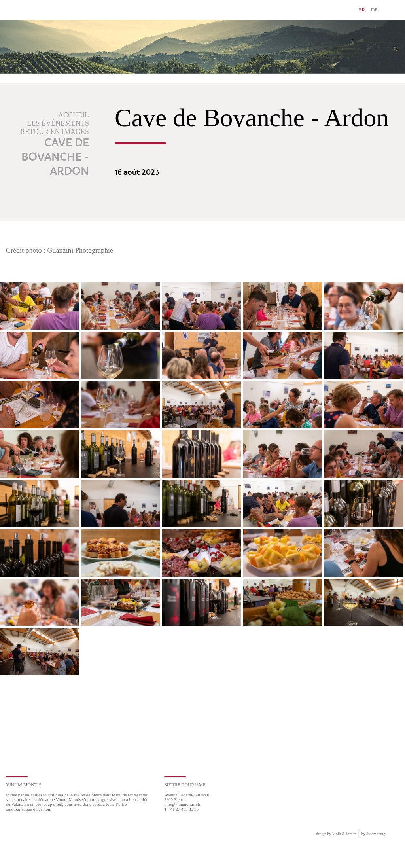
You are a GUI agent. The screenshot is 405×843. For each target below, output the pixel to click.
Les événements (58, 123)
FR (362, 10)
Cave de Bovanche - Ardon (55, 157)
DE (374, 10)
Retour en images (54, 132)
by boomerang (373, 834)
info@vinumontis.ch (182, 804)
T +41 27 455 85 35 (181, 809)
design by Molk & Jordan (336, 834)
